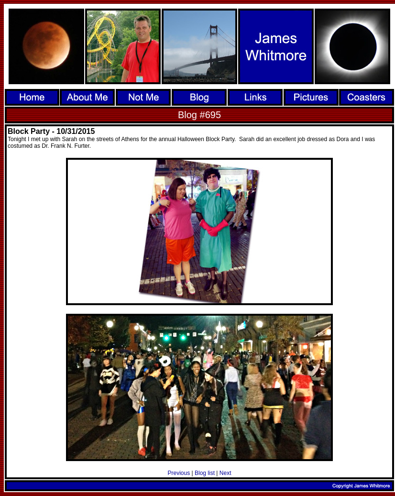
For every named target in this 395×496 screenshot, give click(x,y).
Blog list (205, 473)
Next (225, 473)
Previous (179, 473)
